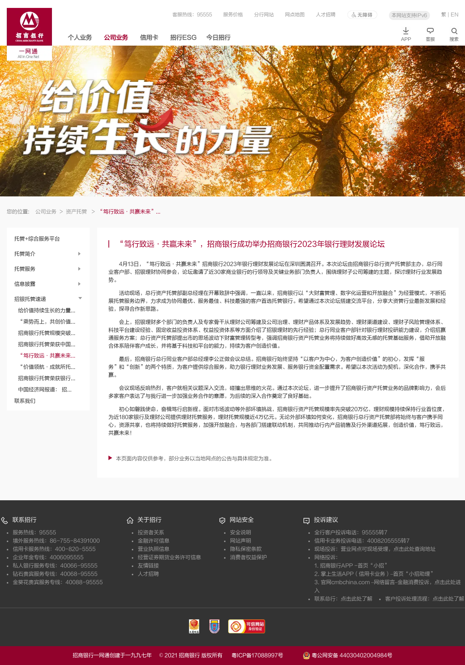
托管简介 (24, 254)
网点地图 (295, 14)
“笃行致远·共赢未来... (46, 355)
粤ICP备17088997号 (266, 655)
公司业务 (116, 37)
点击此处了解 (356, 599)
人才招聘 (325, 14)
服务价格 (233, 14)
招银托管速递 (30, 299)
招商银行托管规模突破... (46, 333)
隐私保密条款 (246, 549)
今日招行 (218, 37)
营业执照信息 (153, 549)
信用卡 (149, 37)
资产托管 (80, 211)
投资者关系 (151, 532)
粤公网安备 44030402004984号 (347, 655)
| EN (453, 14)
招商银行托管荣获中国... (46, 344)
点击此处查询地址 (414, 549)
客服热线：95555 (192, 14)
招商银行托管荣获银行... (46, 378)
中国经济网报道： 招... (45, 389)
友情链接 (148, 565)
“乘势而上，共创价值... (46, 322)
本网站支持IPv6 (409, 15)
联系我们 (24, 401)
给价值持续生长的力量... (46, 310)
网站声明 (240, 541)
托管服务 (24, 269)
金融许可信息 (153, 541)
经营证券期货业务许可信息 (169, 557)
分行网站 (264, 14)
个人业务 (80, 37)
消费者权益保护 (248, 557)
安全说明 (240, 532)
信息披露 (24, 284)
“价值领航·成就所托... (46, 367)
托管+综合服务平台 (37, 239)
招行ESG (183, 37)
